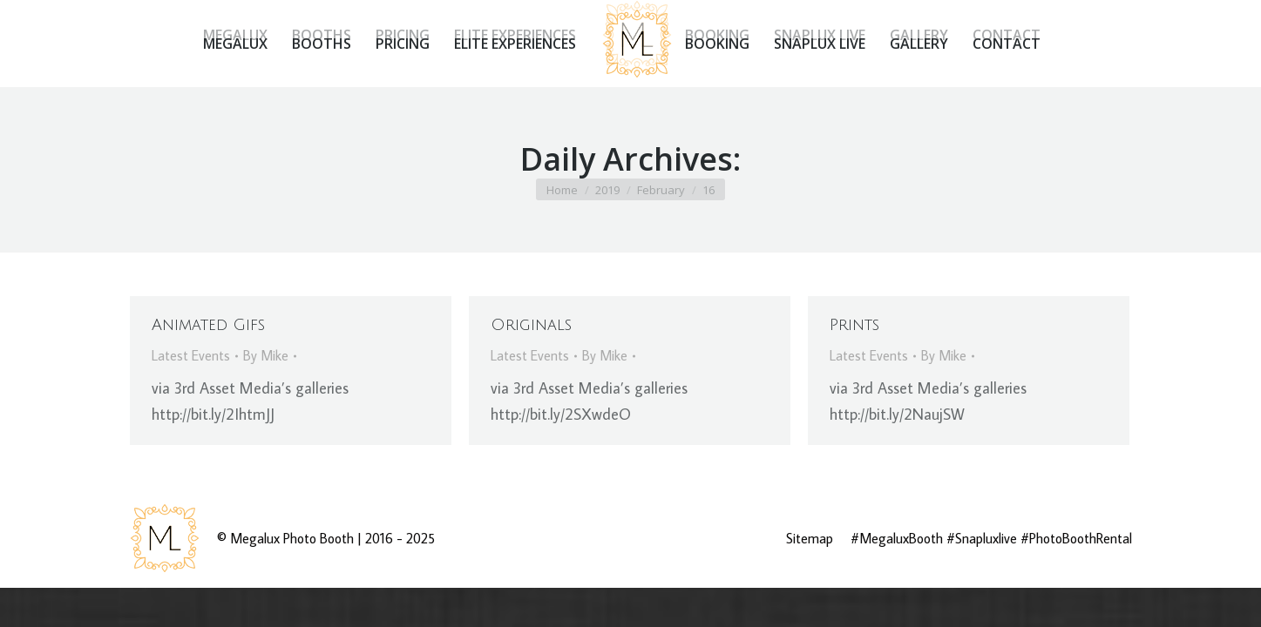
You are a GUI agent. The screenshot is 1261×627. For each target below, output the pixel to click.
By (265, 355)
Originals (531, 325)
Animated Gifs (208, 325)
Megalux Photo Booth (292, 538)
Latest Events (191, 355)
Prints (854, 325)
